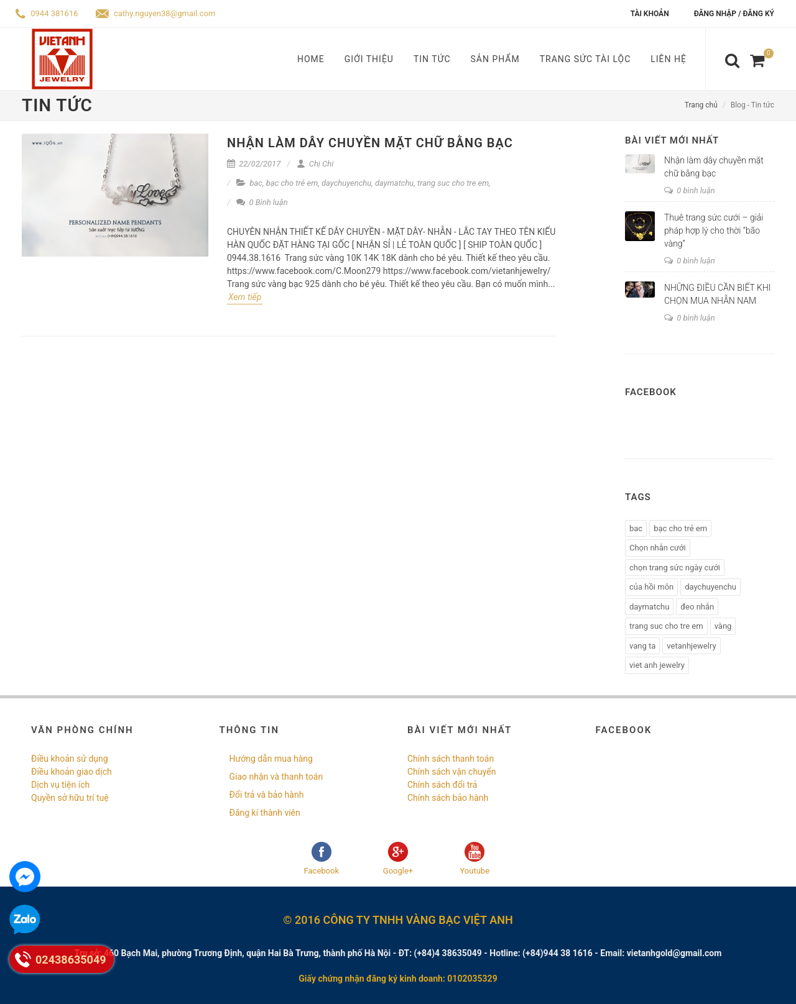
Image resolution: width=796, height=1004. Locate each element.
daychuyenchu (346, 183)
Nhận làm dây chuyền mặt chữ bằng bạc (370, 142)
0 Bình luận (261, 202)
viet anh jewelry (657, 665)
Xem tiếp (244, 297)
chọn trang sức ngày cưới (674, 567)
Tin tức (432, 59)
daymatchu (394, 183)
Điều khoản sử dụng (69, 759)
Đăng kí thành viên (264, 813)
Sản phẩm (495, 59)
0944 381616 (47, 13)
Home (311, 59)
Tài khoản (650, 13)
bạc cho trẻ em (292, 183)
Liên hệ (668, 59)
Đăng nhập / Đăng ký (734, 13)
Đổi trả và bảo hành (266, 795)
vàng (723, 626)
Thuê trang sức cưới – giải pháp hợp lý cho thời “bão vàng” (714, 230)
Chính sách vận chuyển (451, 772)
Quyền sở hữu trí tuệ (70, 798)
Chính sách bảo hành (447, 798)
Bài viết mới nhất (672, 140)
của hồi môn (651, 586)
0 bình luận (689, 190)
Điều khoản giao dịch (71, 772)
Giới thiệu (369, 59)
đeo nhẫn (697, 606)
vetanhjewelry (691, 645)
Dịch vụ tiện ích (60, 785)
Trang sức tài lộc (585, 59)
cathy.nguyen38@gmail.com (156, 13)
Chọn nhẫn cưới (657, 547)
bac (255, 183)
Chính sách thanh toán (450, 759)
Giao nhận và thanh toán (276, 777)
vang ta (642, 645)
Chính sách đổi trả (442, 785)
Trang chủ (701, 105)
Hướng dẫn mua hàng (271, 759)
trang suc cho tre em (453, 183)
